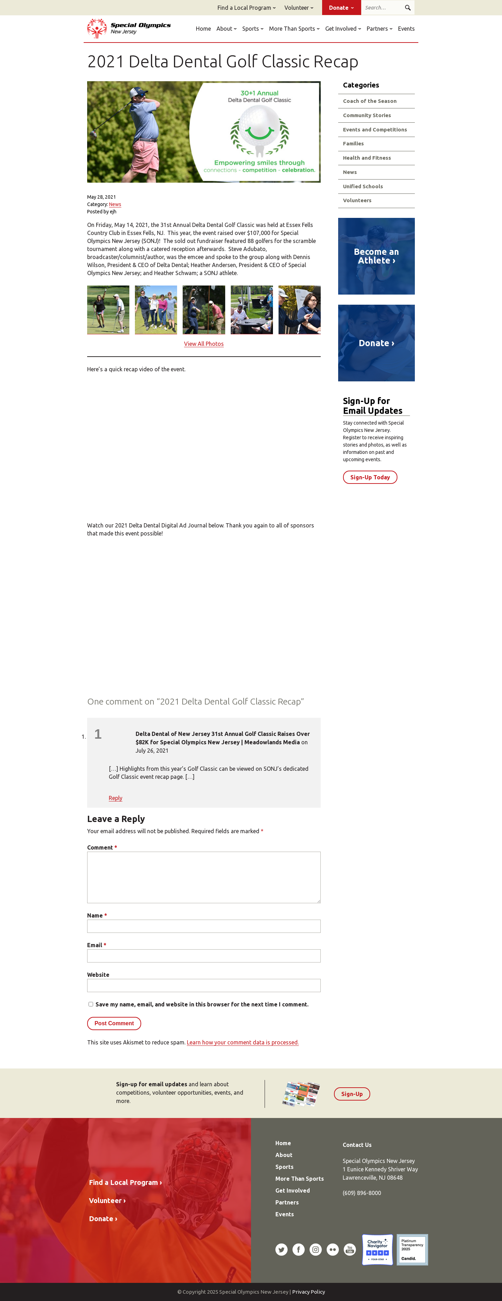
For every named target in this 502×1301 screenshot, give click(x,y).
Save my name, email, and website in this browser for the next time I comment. (202, 1004)
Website (98, 975)
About (224, 28)
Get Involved (341, 28)
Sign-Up (352, 1094)
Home (203, 28)
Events (406, 28)
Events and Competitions (375, 129)
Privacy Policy (308, 1292)
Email (96, 945)
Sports (250, 28)
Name (97, 915)
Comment (102, 847)
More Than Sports (292, 28)
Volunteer (296, 8)
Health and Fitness (367, 158)
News (115, 204)
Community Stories (367, 115)
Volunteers (357, 200)
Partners (377, 28)
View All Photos (204, 344)
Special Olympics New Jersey (129, 29)
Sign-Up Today (370, 477)
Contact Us (357, 1145)
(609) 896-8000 (362, 1193)
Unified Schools (363, 186)
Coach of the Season (370, 101)
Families (353, 143)
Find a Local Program (244, 8)
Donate (339, 8)
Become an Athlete (376, 256)
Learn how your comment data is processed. (243, 1042)
